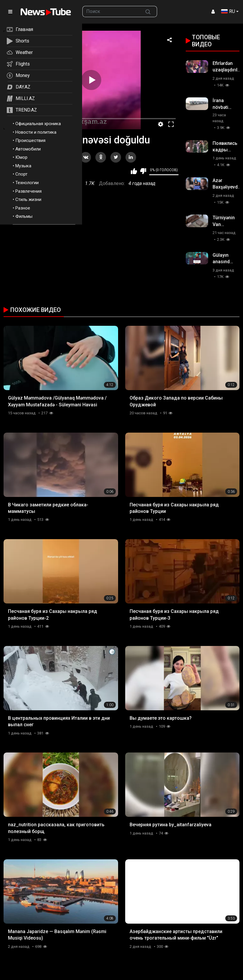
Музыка (23, 165)
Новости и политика (35, 132)
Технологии (27, 182)
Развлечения (28, 191)
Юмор (21, 157)
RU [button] (228, 11)
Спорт (21, 174)
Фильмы (23, 216)
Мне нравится (134, 171)
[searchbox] (110, 11)
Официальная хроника (38, 123)
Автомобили (28, 149)
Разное (22, 208)
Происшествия (30, 140)
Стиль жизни (28, 199)
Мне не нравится (143, 171)
